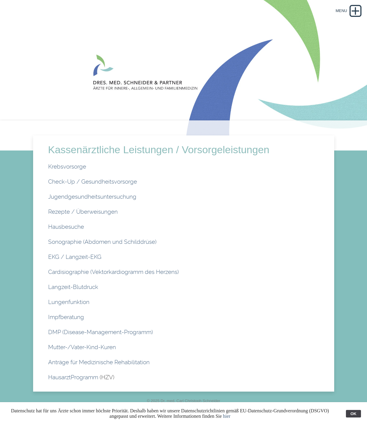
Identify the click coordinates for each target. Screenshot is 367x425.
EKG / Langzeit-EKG (74, 256)
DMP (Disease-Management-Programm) (100, 332)
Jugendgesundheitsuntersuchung (92, 196)
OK (353, 413)
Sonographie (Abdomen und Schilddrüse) (102, 241)
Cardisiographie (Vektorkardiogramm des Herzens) (113, 271)
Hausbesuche (66, 226)
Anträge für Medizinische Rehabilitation (99, 362)
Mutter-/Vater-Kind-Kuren (82, 347)
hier (227, 416)
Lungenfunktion (68, 302)
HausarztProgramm (74, 377)
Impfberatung (66, 317)
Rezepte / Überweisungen (83, 211)
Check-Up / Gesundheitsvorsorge (92, 181)
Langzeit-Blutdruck (73, 287)
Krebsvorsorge (67, 166)
